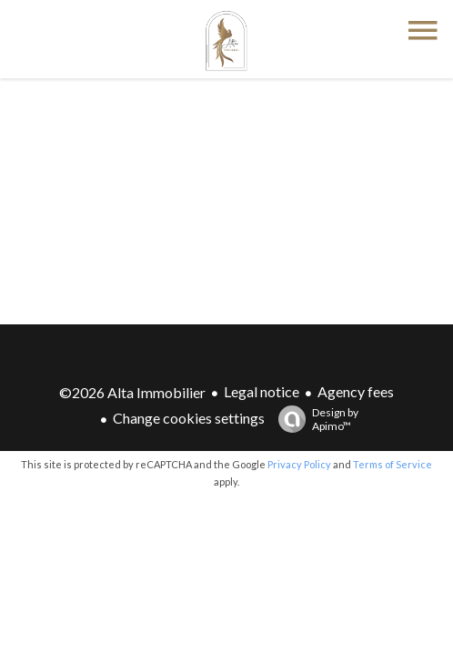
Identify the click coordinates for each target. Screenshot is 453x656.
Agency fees (355, 391)
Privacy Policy (299, 464)
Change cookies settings (189, 417)
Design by (313, 419)
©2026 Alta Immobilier (132, 392)
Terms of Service (392, 464)
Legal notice (261, 391)
